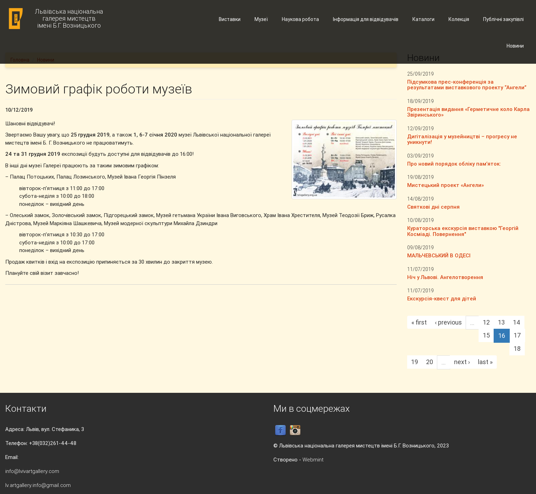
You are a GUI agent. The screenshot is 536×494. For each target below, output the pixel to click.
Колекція (458, 19)
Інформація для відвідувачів (365, 19)
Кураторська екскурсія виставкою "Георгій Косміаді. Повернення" (462, 231)
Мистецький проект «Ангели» (445, 185)
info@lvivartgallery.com (32, 471)
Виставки (230, 19)
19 (414, 362)
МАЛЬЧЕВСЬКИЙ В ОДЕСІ (439, 255)
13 (501, 322)
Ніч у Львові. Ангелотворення (445, 277)
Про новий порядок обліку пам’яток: (454, 163)
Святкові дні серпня (433, 206)
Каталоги (423, 19)
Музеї (261, 19)
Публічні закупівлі (503, 19)
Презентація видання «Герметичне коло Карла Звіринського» (468, 112)
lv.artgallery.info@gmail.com (38, 485)
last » (485, 362)
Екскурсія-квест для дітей (441, 298)
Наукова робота (300, 19)
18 (517, 349)
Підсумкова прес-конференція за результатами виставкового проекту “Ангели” (467, 84)
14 (516, 322)
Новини (515, 46)
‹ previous (448, 322)
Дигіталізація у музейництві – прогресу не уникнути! (462, 139)
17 (517, 335)
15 (486, 335)
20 (429, 362)
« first (419, 322)
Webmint (312, 459)
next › (462, 362)
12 (486, 322)
